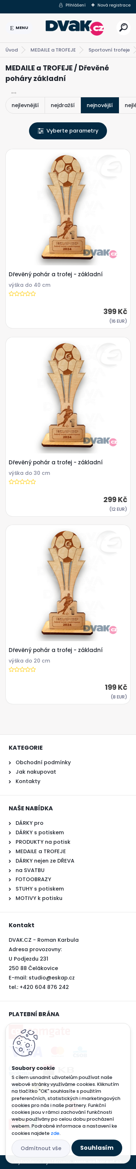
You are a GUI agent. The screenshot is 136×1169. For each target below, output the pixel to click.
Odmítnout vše (41, 1148)
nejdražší (63, 105)
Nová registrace (114, 5)
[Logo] (75, 27)
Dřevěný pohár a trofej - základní (56, 274)
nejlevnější (25, 105)
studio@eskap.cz (52, 977)
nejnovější (100, 105)
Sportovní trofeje (109, 49)
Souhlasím (97, 1148)
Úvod (11, 49)
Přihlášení (76, 5)
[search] (123, 27)
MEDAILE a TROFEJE (53, 49)
